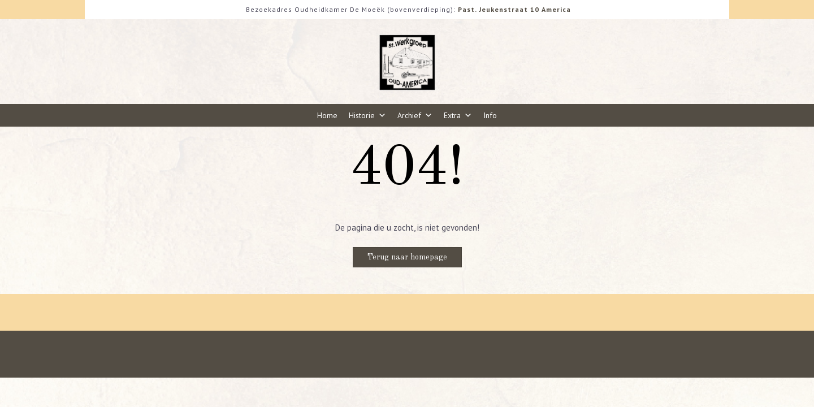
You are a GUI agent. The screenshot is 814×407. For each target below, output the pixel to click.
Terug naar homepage (407, 257)
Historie (367, 115)
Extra (458, 115)
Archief (414, 115)
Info (490, 115)
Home (327, 115)
